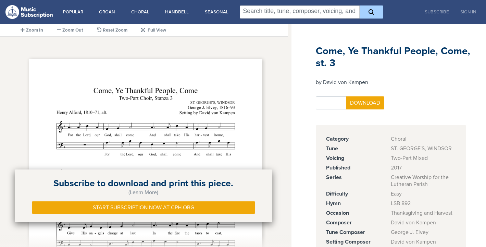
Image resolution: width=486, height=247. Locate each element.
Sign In (468, 12)
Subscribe (437, 12)
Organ (107, 12)
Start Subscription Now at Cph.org (143, 207)
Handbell (177, 12)
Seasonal (216, 12)
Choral (140, 12)
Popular (73, 12)
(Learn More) (143, 192)
